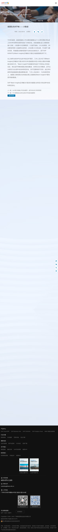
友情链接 (19, 511)
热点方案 (23, 437)
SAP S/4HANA (26, 431)
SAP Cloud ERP (5, 431)
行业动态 (33, 20)
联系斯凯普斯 (4, 455)
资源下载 (40, 20)
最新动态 (3, 441)
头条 (5, 512)
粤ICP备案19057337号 (11, 518)
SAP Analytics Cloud (37, 431)
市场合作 (12, 455)
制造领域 (3, 437)
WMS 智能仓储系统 (50, 431)
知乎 (2, 512)
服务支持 (9, 449)
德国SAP (25, 449)
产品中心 (3, 428)
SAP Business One (16, 431)
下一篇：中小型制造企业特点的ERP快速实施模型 (21, 93)
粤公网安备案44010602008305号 (10, 521)
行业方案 (3, 435)
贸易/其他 (16, 437)
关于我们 (3, 447)
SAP (9, 83)
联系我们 (3, 453)
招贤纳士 (18, 455)
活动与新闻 (18, 20)
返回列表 (11, 95)
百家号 (9, 512)
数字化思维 (26, 20)
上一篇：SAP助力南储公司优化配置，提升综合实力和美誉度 (24, 90)
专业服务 (9, 437)
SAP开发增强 (17, 449)
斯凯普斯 (3, 449)
